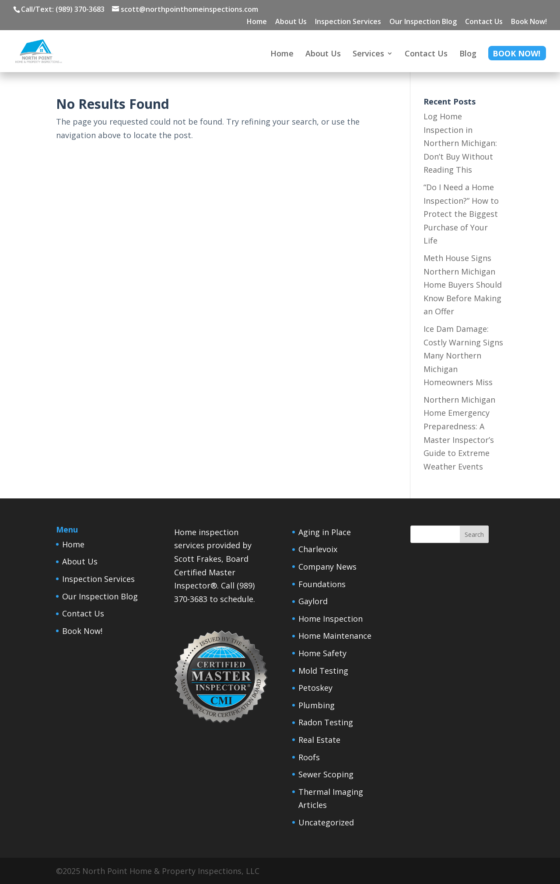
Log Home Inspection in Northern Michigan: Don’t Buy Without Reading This (460, 143)
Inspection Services (348, 22)
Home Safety (322, 653)
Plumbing (316, 705)
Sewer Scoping (326, 774)
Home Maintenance (334, 635)
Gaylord (313, 601)
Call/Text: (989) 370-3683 (63, 9)
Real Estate (319, 739)
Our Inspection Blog (423, 22)
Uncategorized (326, 822)
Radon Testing (325, 722)
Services (368, 54)
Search (474, 534)
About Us (291, 22)
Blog (467, 54)
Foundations (322, 584)
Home (257, 22)
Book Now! (529, 22)
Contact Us (484, 22)
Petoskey (315, 687)
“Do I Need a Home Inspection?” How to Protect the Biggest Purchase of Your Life (461, 214)
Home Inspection (330, 618)
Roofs (309, 757)
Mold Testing (323, 670)
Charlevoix (317, 549)
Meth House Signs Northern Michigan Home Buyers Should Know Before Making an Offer (463, 285)
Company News (327, 566)
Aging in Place (324, 532)
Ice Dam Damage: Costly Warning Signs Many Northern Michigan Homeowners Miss (463, 355)
